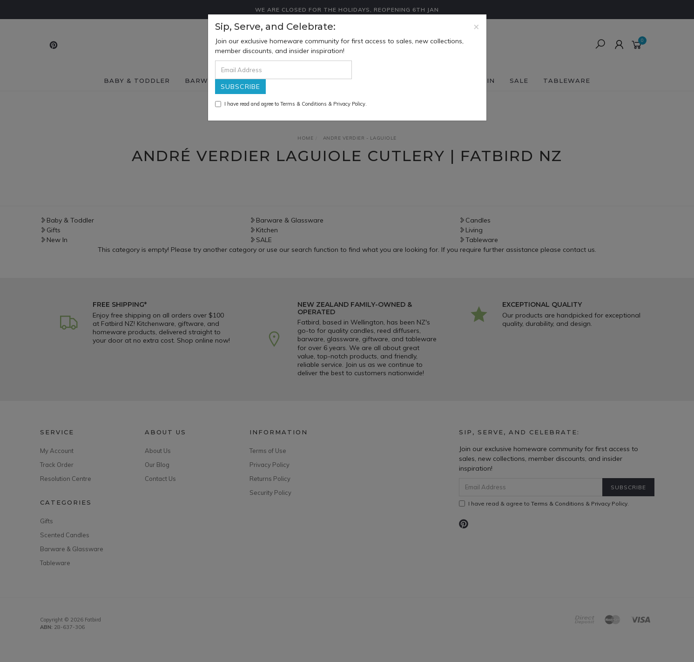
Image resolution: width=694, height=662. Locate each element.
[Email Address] (283, 70)
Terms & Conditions (303, 104)
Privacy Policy (349, 104)
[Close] (476, 26)
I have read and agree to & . (291, 104)
